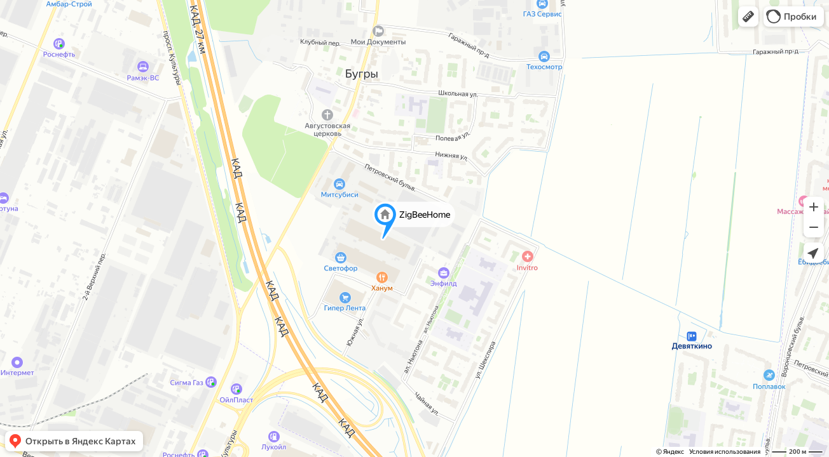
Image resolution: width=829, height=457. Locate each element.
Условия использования (724, 451)
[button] (748, 16)
